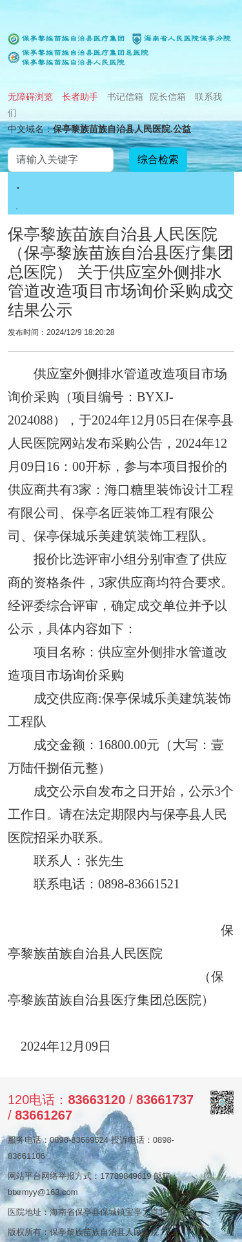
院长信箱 (168, 96)
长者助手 (80, 96)
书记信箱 (125, 96)
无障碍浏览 (30, 96)
